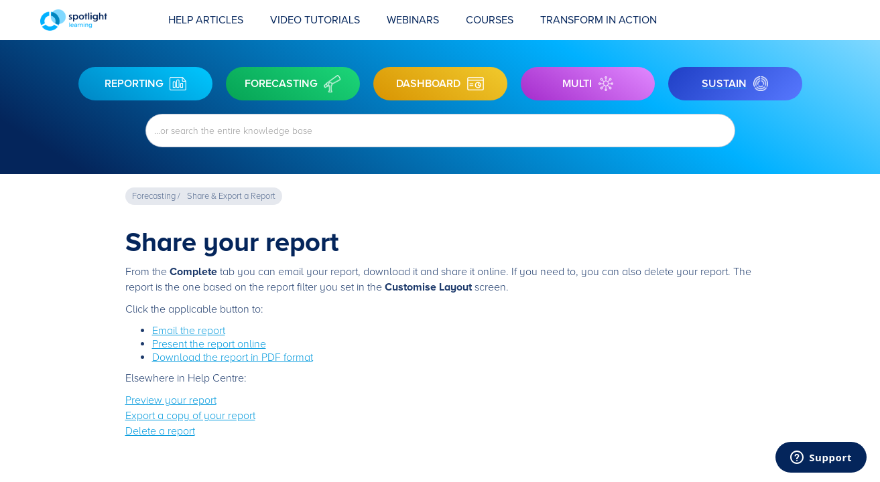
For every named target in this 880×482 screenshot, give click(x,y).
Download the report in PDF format (232, 357)
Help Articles (205, 20)
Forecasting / (156, 196)
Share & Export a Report (231, 196)
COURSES (489, 20)
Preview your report (170, 400)
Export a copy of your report (190, 415)
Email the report (188, 330)
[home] (97, 20)
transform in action (598, 20)
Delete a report (160, 431)
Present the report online (209, 344)
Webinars (413, 20)
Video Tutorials (315, 20)
